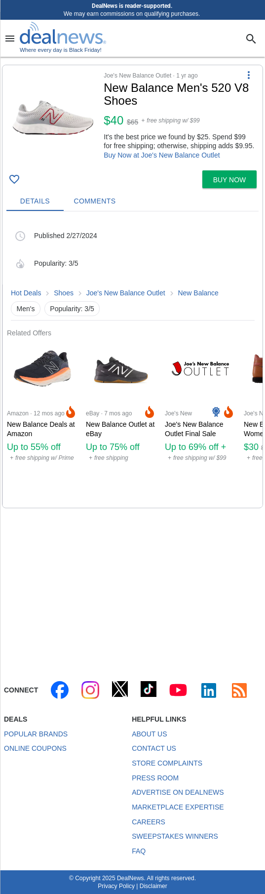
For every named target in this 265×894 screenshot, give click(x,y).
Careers (148, 822)
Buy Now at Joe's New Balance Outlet (162, 155)
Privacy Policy (116, 886)
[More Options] (249, 75)
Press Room (155, 778)
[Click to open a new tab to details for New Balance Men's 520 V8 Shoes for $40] (53, 117)
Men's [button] (26, 309)
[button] (132, 115)
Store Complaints (167, 763)
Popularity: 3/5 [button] (72, 309)
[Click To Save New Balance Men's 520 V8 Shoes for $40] (14, 179)
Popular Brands (36, 734)
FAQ (139, 851)
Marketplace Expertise (178, 807)
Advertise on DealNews (178, 792)
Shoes (64, 293)
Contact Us (154, 748)
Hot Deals (26, 293)
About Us (149, 734)
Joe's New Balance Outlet (125, 293)
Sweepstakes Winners (175, 836)
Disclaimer (153, 886)
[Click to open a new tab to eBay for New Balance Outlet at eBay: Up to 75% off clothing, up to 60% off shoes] (121, 422)
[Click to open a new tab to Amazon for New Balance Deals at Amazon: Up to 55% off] (42, 422)
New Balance (198, 293)
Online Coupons (35, 748)
